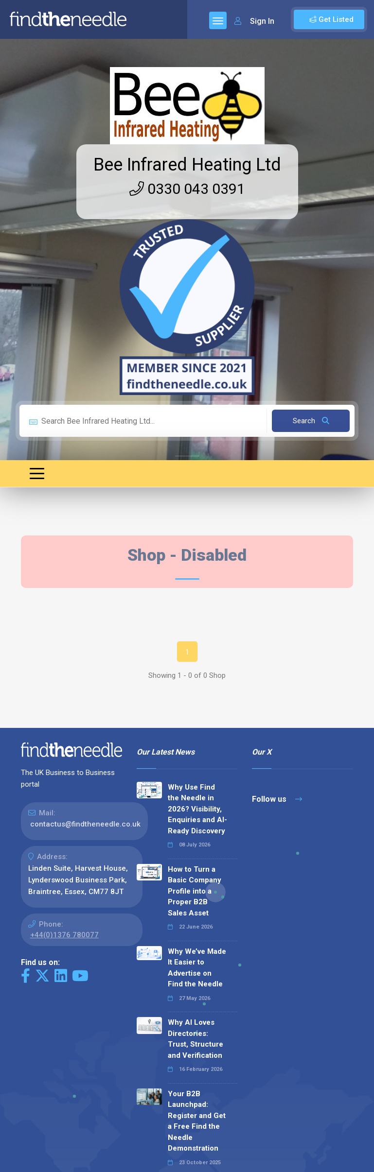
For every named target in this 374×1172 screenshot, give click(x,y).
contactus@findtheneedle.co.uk (85, 824)
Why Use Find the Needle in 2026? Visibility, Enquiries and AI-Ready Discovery (197, 809)
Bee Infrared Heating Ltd (187, 165)
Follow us (277, 799)
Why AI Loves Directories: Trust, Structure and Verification (195, 1039)
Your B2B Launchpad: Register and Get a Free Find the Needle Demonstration (197, 1121)
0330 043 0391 (187, 188)
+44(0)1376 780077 (64, 935)
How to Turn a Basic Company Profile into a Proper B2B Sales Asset (194, 891)
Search (311, 420)
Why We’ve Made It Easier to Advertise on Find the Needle (197, 968)
